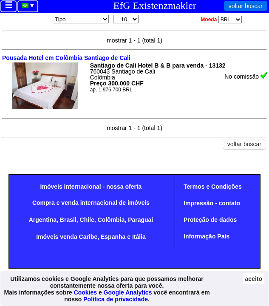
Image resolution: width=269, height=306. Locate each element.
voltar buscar (246, 6)
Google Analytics (128, 292)
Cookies (85, 292)
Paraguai (140, 219)
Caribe (88, 236)
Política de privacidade (115, 299)
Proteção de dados (210, 219)
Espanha (113, 236)
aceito (253, 278)
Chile (87, 219)
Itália (139, 236)
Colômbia (111, 219)
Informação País (206, 236)
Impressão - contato (212, 203)
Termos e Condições (213, 186)
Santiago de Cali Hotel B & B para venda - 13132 (158, 65)
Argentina (43, 219)
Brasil (68, 219)
